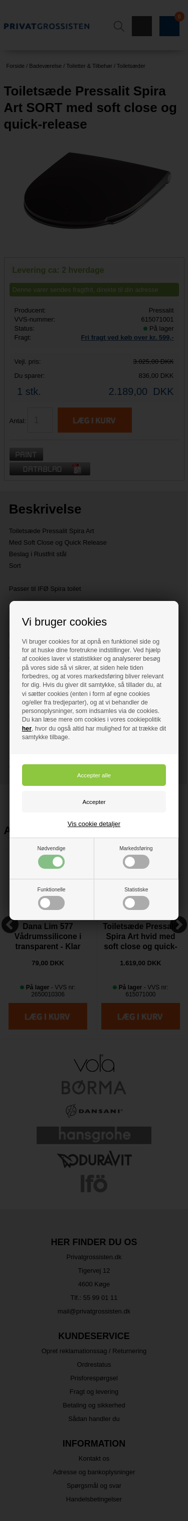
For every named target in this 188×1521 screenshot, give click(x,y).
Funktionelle (52, 898)
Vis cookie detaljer (94, 824)
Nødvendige (52, 857)
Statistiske (136, 898)
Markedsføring (135, 857)
